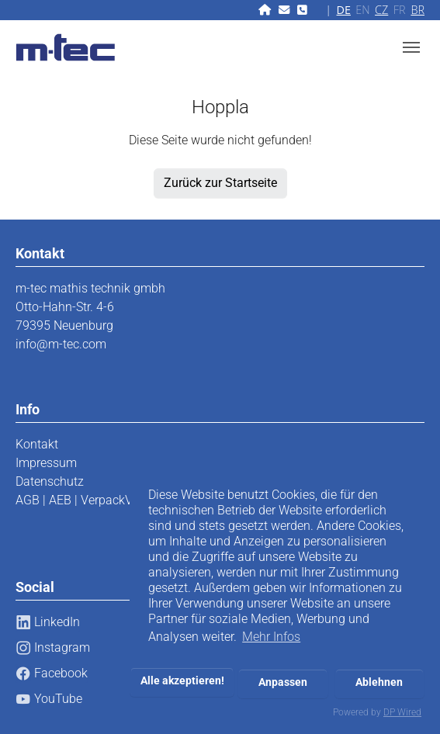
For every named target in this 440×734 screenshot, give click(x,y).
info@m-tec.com (61, 344)
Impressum (46, 462)
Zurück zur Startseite (220, 182)
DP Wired (402, 712)
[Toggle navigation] (411, 47)
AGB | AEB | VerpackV (74, 500)
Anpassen (282, 682)
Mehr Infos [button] (271, 636)
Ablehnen (379, 682)
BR (417, 9)
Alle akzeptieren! (182, 680)
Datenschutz (50, 481)
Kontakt (37, 444)
